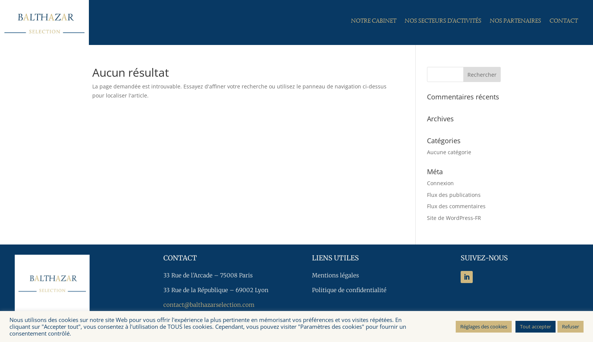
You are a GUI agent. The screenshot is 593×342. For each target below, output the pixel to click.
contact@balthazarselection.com (209, 304)
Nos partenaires (515, 21)
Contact (564, 21)
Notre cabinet (373, 21)
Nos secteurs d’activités (443, 21)
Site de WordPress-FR (454, 217)
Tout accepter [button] (535, 326)
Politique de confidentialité (349, 290)
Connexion (440, 183)
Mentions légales (335, 275)
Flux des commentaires (456, 206)
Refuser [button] (570, 326)
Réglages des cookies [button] (483, 326)
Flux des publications (454, 194)
